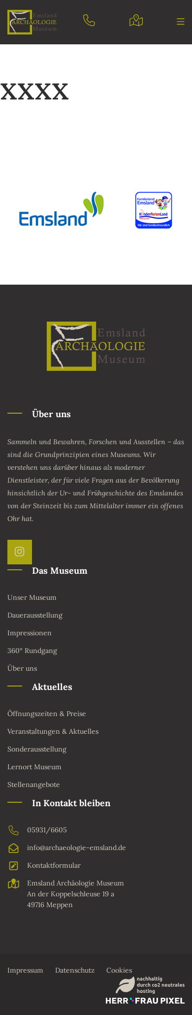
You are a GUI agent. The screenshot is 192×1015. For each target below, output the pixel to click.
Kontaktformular (44, 866)
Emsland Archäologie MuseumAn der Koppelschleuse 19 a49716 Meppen (65, 894)
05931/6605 (37, 830)
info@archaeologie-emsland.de (66, 848)
